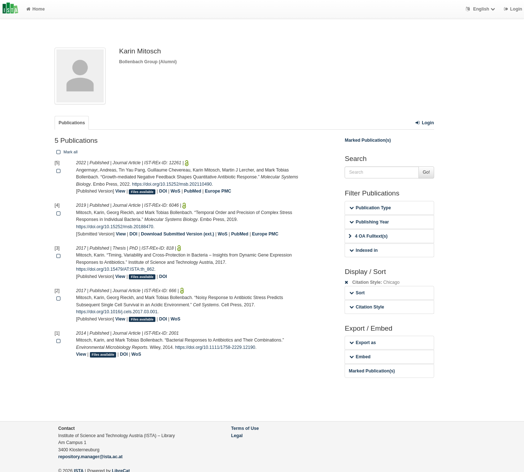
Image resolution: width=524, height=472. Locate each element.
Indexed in (363, 250)
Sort (356, 292)
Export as (362, 342)
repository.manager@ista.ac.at (90, 456)
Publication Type (370, 207)
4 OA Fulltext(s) (368, 236)
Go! (426, 172)
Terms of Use (245, 428)
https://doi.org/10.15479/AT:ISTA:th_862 (115, 269)
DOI (163, 191)
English (481, 9)
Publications (72, 122)
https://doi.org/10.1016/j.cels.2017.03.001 (117, 311)
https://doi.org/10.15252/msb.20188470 (114, 226)
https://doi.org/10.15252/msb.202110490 (172, 184)
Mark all (66, 152)
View (120, 191)
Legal (237, 435)
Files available (142, 191)
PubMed (192, 191)
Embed (359, 356)
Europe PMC (218, 191)
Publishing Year (369, 222)
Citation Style (366, 307)
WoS (175, 191)
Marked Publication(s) (368, 140)
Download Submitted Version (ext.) (177, 234)
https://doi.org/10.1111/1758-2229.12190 (215, 347)
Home (35, 9)
